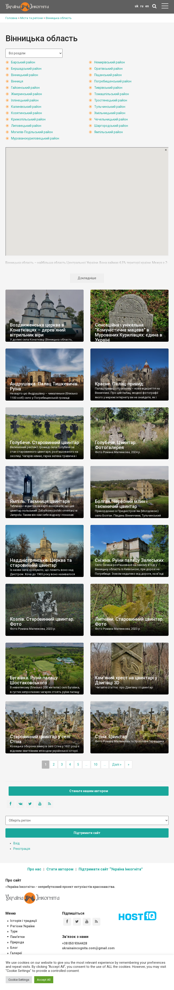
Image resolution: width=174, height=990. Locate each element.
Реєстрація (21, 849)
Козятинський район (26, 113)
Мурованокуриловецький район (35, 138)
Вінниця (17, 81)
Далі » (116, 764)
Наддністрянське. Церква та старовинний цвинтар (41, 562)
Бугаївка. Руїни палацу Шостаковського (34, 680)
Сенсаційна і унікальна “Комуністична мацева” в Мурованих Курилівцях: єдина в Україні (128, 332)
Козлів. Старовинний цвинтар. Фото (42, 621)
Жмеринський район (26, 94)
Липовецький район (26, 125)
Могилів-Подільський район (32, 132)
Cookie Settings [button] (18, 979)
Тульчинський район (109, 106)
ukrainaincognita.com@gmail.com (88, 948)
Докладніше (87, 278)
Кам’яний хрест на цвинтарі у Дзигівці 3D (126, 680)
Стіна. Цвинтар (111, 736)
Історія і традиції (23, 921)
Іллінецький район (25, 100)
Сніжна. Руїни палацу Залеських (129, 560)
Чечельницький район (111, 119)
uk (136, 6)
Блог (14, 947)
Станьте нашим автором (88, 791)
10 (95, 764)
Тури (13, 931)
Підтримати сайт (87, 833)
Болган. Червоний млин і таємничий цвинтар (121, 504)
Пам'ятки (17, 937)
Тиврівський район (108, 87)
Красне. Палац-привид (119, 384)
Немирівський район (109, 62)
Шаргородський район (111, 125)
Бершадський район (26, 68)
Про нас (34, 869)
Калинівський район (26, 106)
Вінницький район (24, 75)
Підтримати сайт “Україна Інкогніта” (111, 869)
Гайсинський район (25, 87)
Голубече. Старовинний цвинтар (44, 442)
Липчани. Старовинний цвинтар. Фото (129, 621)
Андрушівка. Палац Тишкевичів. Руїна (44, 386)
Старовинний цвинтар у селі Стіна (40, 739)
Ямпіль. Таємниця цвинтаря (40, 501)
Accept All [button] (44, 979)
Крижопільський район (28, 119)
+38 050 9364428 (74, 943)
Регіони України (22, 926)
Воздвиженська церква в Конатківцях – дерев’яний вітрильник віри (37, 330)
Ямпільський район (108, 132)
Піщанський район (108, 75)
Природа (17, 942)
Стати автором (59, 869)
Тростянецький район (110, 100)
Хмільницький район (109, 113)
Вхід (16, 843)
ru (141, 6)
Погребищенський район (112, 81)
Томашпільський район (111, 94)
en (147, 6)
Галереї (16, 953)
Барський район (23, 62)
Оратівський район (108, 68)
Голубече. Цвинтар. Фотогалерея (116, 445)
